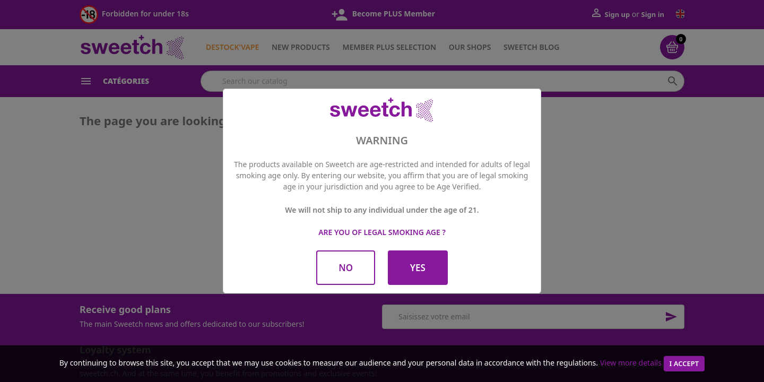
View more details (631, 363)
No (345, 268)
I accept (684, 363)
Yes (418, 268)
